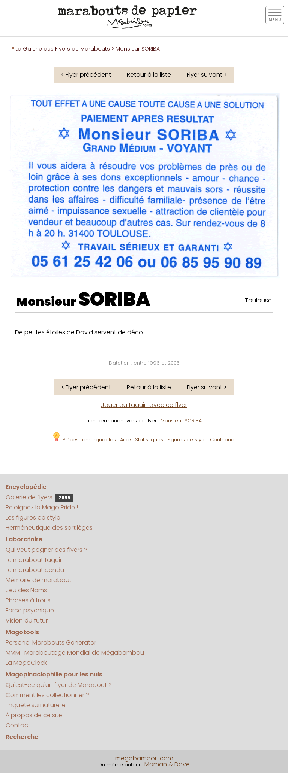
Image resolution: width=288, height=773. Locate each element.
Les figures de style (33, 517)
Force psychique (30, 610)
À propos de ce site (34, 715)
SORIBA (114, 299)
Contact (18, 725)
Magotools (22, 632)
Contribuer (223, 439)
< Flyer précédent (86, 74)
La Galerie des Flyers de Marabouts (62, 48)
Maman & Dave (167, 764)
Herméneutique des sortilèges (49, 527)
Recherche (22, 737)
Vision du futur (27, 620)
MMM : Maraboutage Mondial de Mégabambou (75, 652)
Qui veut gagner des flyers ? (46, 549)
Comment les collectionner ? (47, 695)
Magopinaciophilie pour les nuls (54, 674)
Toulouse (258, 300)
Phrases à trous (28, 600)
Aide (125, 439)
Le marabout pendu (35, 570)
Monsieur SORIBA (181, 420)
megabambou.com (144, 758)
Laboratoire (24, 539)
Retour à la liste (149, 74)
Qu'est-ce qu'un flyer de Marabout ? (59, 685)
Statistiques (149, 439)
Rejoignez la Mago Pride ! (42, 507)
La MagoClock (26, 662)
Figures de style (186, 439)
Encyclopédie (26, 487)
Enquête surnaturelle (36, 705)
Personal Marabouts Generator (51, 642)
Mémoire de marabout (39, 580)
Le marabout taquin (35, 560)
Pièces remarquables (84, 439)
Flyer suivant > (207, 74)
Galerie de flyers (40, 497)
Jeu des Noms (26, 590)
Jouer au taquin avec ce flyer (144, 405)
